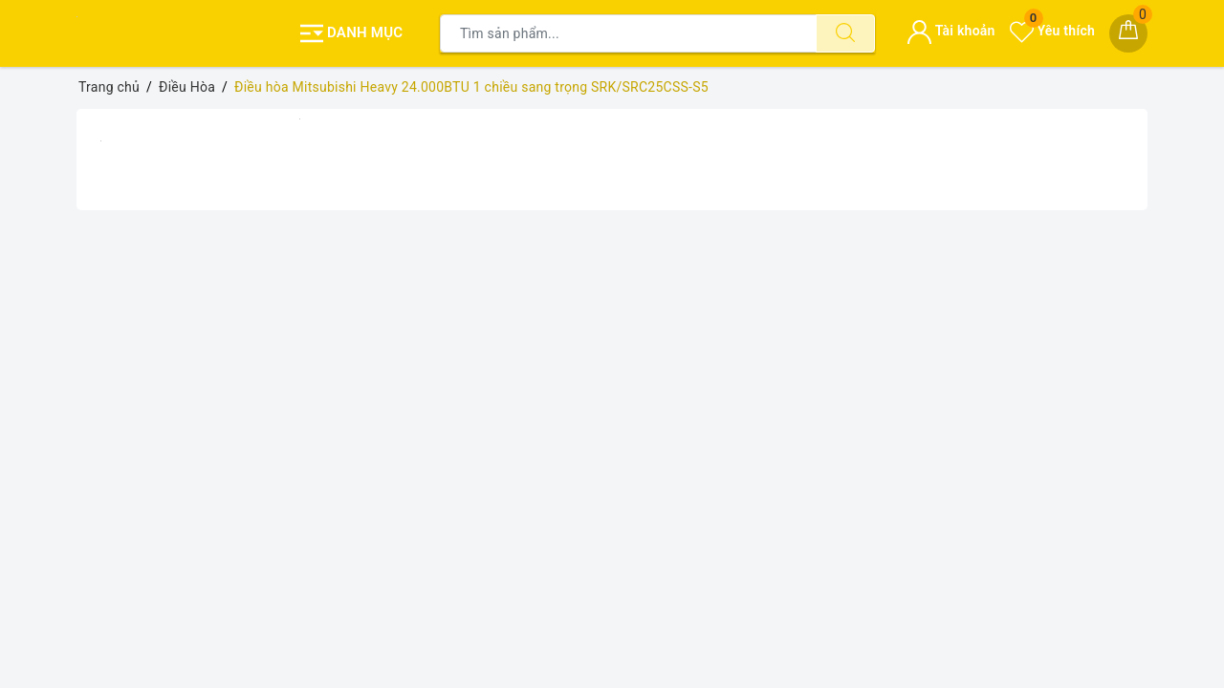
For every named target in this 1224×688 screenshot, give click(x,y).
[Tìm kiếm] (845, 33)
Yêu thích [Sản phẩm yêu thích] (1052, 30)
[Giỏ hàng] (1128, 33)
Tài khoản (950, 30)
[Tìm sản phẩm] (628, 33)
